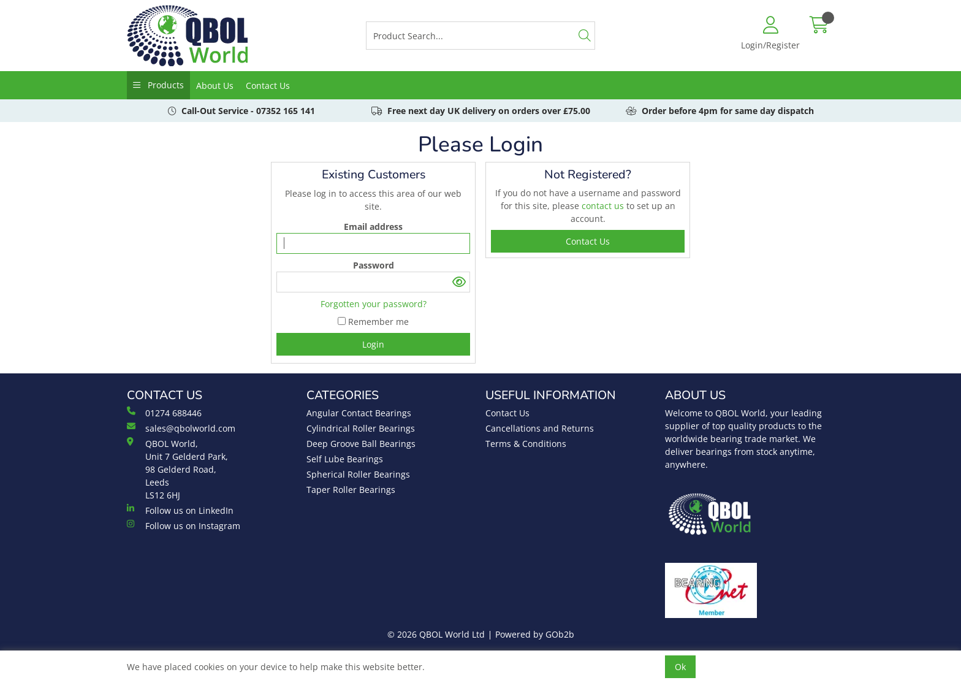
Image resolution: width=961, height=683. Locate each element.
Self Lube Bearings (344, 459)
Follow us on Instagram (183, 525)
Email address (373, 226)
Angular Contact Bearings (358, 413)
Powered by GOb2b (534, 634)
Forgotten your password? (374, 304)
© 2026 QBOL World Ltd (436, 634)
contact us (604, 206)
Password (373, 265)
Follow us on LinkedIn (180, 510)
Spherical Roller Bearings (358, 474)
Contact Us (268, 85)
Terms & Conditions (525, 443)
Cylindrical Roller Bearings (360, 428)
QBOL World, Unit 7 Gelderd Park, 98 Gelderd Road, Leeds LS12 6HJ (177, 469)
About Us (215, 85)
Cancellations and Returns (539, 428)
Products (164, 85)
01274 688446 (164, 412)
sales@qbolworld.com (181, 428)
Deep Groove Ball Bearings (361, 443)
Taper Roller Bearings (350, 489)
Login (373, 344)
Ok (680, 667)
